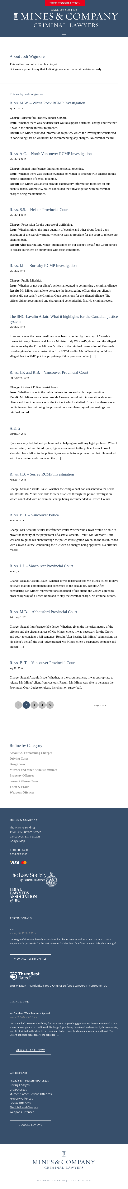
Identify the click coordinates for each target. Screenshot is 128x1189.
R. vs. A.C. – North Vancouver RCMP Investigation (51, 153)
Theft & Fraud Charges (24, 1107)
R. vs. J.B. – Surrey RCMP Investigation (42, 474)
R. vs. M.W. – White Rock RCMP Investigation (47, 103)
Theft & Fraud (19, 786)
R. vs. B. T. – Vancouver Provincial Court (43, 662)
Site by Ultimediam (79, 1181)
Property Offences (22, 775)
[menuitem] (65, 3)
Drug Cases (17, 764)
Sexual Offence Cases (24, 781)
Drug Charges (18, 1089)
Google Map (17, 841)
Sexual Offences (20, 1103)
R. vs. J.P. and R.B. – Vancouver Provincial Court (49, 372)
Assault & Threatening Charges (31, 753)
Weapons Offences (22, 792)
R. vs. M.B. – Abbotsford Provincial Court (43, 612)
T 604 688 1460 (19, 850)
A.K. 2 (15, 428)
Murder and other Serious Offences (33, 770)
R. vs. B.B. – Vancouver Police (34, 515)
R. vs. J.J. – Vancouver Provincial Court (41, 566)
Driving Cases (19, 758)
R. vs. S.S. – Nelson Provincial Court (39, 209)
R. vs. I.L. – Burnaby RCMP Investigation (43, 265)
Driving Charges (20, 1085)
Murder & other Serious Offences (31, 1094)
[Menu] (64, 35)
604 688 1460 (68, 9)
